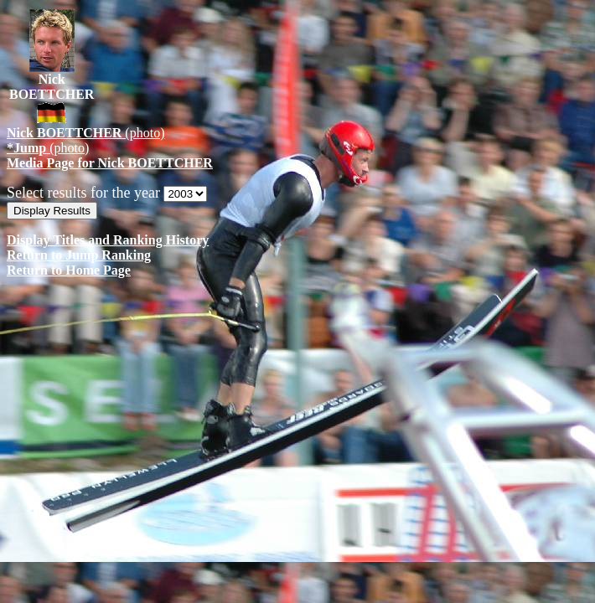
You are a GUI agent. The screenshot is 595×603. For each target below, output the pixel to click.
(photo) (85, 133)
